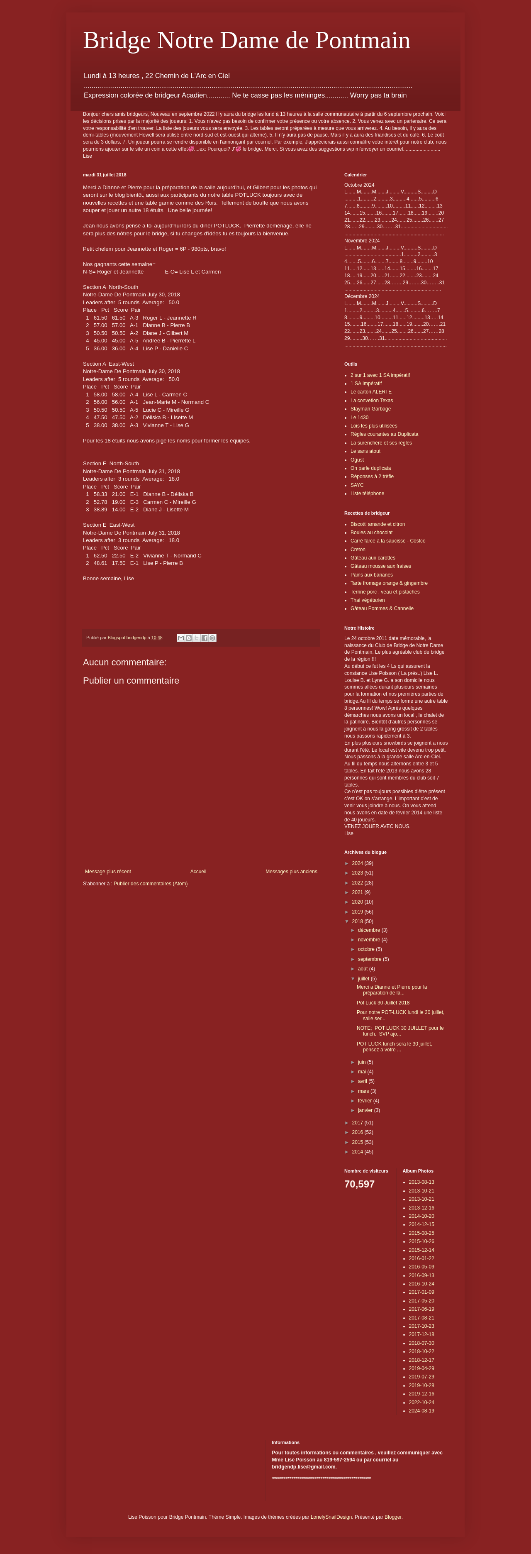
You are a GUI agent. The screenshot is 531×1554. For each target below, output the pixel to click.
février (365, 1101)
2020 (358, 902)
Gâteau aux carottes (373, 558)
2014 (358, 1152)
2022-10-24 (421, 1402)
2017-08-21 (421, 1318)
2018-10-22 (421, 1351)
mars (364, 1091)
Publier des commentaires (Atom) (151, 884)
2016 (358, 1132)
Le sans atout (365, 451)
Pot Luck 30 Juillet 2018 (383, 1003)
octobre (367, 949)
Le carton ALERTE (371, 392)
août (363, 969)
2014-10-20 (421, 1216)
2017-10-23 (421, 1326)
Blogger (393, 1517)
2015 (358, 1142)
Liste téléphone (367, 493)
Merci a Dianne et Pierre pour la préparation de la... (392, 990)
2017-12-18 (421, 1334)
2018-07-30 (421, 1343)
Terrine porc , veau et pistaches (385, 592)
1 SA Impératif (366, 383)
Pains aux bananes (372, 575)
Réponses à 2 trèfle (372, 476)
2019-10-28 (421, 1385)
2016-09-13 (421, 1275)
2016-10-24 (421, 1284)
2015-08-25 (421, 1233)
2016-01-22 (421, 1258)
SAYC (357, 485)
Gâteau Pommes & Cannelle (382, 608)
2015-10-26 (421, 1241)
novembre (370, 940)
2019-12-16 (421, 1394)
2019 (358, 912)
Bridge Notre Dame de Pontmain (247, 40)
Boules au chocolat (371, 532)
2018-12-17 (421, 1360)
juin (362, 1062)
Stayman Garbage (371, 409)
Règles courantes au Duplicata (384, 434)
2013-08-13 (421, 1182)
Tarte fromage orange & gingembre (389, 583)
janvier (366, 1110)
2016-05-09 (421, 1267)
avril (363, 1081)
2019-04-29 (421, 1368)
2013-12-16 (421, 1208)
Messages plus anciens (291, 872)
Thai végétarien (368, 600)
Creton (358, 549)
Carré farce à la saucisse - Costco (388, 541)
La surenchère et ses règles (381, 443)
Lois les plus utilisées (374, 426)
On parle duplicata (371, 468)
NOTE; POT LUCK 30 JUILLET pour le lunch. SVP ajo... (400, 1031)
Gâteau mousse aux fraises (381, 566)
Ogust (357, 460)
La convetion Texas (372, 400)
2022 (358, 883)
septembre (370, 959)
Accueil (198, 872)
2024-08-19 (421, 1411)
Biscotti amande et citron (378, 524)
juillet (364, 979)
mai (363, 1072)
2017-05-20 (421, 1301)
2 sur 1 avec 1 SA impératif (380, 375)
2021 (358, 892)
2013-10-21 (421, 1191)
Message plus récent (108, 872)
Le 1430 (359, 417)
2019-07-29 (421, 1377)
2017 (358, 1123)
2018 (358, 921)
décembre (370, 930)
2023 (358, 873)
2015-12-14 (421, 1250)
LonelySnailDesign (331, 1517)
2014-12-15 (421, 1224)
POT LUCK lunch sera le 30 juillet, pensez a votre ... (394, 1047)
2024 (358, 863)
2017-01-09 (421, 1292)
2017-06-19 (421, 1309)
